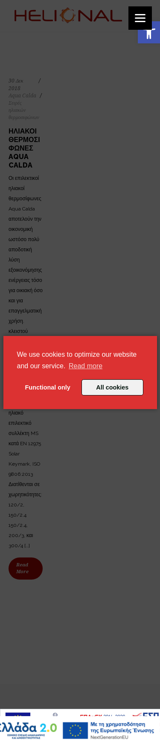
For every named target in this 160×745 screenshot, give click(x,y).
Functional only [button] (47, 387)
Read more (85, 366)
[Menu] (140, 18)
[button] (149, 32)
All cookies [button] (112, 387)
